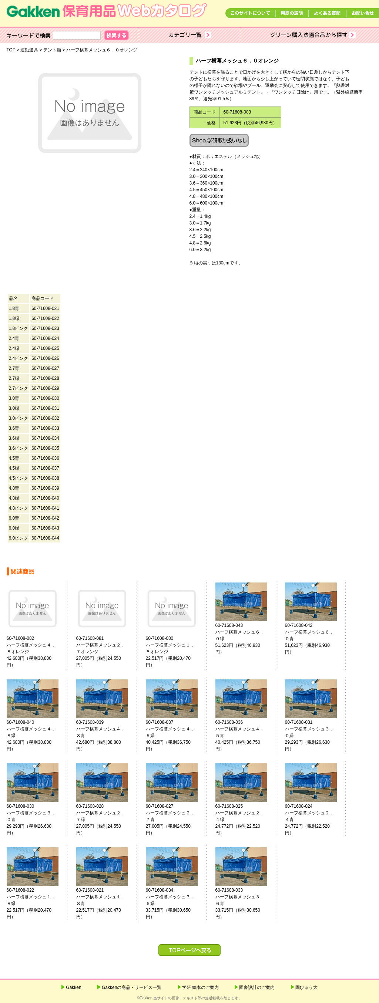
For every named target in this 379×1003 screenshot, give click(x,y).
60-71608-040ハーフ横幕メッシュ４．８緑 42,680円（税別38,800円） (35, 736)
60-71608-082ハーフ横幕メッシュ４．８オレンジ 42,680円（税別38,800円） (35, 652)
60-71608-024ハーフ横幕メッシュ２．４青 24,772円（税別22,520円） (314, 819)
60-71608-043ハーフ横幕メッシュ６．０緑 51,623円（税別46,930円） (244, 639)
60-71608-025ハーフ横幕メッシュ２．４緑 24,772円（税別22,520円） (244, 819)
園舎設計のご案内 (257, 987)
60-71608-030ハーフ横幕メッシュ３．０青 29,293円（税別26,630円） (35, 819)
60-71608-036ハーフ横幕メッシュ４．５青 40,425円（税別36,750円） (244, 736)
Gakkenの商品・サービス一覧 (131, 987)
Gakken (73, 987)
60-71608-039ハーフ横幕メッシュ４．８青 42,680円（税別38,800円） (105, 736)
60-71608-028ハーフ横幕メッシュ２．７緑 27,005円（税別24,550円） (105, 819)
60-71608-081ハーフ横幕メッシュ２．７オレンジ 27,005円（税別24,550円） (105, 652)
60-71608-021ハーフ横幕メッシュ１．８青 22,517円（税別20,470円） (105, 903)
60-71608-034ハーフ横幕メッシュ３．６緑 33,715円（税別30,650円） (175, 903)
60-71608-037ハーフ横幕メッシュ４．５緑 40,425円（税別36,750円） (175, 736)
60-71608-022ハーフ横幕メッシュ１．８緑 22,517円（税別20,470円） (35, 903)
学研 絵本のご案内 (200, 987)
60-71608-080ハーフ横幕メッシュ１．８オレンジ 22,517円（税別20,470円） (175, 652)
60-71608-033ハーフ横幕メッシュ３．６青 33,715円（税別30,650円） (244, 903)
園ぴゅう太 (306, 987)
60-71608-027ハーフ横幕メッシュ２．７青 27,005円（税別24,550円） (175, 819)
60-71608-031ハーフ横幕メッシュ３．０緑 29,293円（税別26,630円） (314, 736)
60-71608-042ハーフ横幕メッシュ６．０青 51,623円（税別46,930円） (314, 639)
